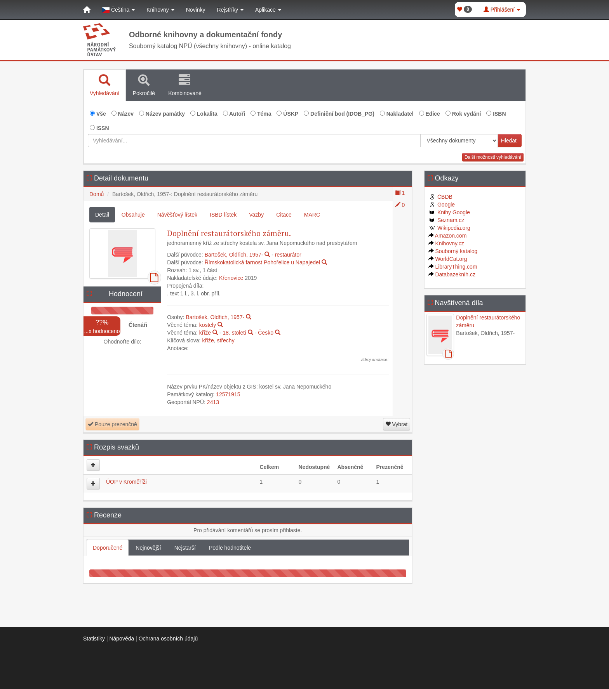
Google (441, 204)
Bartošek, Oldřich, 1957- (234, 255)
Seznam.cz (446, 220)
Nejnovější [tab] (148, 548)
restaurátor (288, 255)
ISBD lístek (223, 215)
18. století (234, 333)
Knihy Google (449, 212)
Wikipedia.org (449, 228)
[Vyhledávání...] (254, 140)
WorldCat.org (447, 259)
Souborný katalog (453, 251)
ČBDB (440, 197)
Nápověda (121, 638)
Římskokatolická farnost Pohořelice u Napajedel (262, 262)
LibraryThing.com (452, 267)
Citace (284, 215)
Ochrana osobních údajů (168, 638)
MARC (312, 215)
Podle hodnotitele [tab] (230, 548)
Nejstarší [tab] (185, 548)
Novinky (195, 10)
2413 (213, 402)
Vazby (256, 215)
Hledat (509, 140)
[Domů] (86, 9)
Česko (265, 333)
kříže (205, 333)
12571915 (228, 394)
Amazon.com (447, 236)
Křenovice (231, 278)
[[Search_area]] (459, 140)
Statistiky (94, 638)
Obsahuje (133, 215)
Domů (96, 194)
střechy (226, 340)
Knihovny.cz (446, 243)
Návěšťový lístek (177, 215)
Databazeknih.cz (451, 274)
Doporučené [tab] (107, 548)
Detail (102, 215)
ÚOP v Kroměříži (126, 482)
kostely (207, 325)
